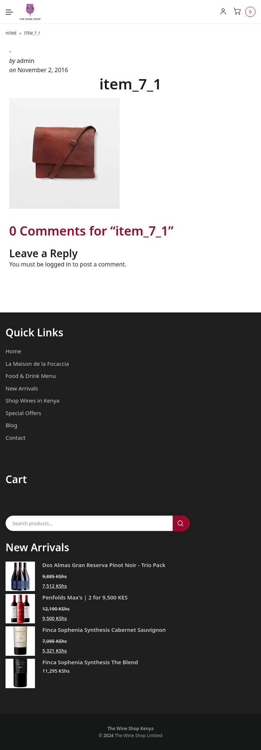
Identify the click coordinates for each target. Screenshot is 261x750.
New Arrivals (22, 388)
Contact (15, 437)
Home (11, 33)
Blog (11, 425)
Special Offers (23, 413)
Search (181, 523)
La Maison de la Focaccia (37, 363)
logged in (58, 264)
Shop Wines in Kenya (32, 400)
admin (26, 61)
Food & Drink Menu (31, 375)
